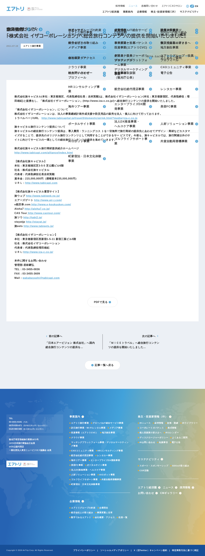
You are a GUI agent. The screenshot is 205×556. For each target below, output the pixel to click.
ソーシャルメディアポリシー (114, 550)
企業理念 (103, 508)
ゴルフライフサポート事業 (84, 479)
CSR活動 (144, 470)
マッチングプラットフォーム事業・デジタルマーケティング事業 (100, 444)
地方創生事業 (108, 432)
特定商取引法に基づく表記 (185, 550)
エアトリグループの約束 (83, 508)
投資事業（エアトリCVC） (84, 432)
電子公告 (176, 442)
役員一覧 (123, 517)
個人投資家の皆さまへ (150, 432)
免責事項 (163, 442)
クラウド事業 (77, 437)
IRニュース (145, 423)
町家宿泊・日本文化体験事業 (85, 484)
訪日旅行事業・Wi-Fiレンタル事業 (88, 428)
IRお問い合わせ (147, 442)
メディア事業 (116, 428)
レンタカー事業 (105, 455)
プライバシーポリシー (84, 550)
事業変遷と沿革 (105, 512)
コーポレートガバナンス (151, 428)
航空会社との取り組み (82, 512)
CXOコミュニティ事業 (82, 450)
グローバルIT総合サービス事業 (108, 423)
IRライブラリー (190, 423)
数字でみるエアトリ (81, 517)
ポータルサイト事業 (97, 465)
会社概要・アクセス (105, 517)
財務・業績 (172, 423)
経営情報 (159, 423)
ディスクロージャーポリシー (153, 437)
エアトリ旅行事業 (80, 423)
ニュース (159, 56)
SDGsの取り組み (180, 466)
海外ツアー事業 (79, 460)
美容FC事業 (77, 465)
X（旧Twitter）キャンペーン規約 (150, 550)
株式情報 (172, 428)
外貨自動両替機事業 (111, 479)
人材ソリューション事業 (83, 474)
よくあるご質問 (180, 437)
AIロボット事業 (107, 474)
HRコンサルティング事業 (110, 450)
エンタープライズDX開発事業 (105, 460)
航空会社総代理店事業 (82, 455)
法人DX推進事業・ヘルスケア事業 (88, 470)
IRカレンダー (172, 432)
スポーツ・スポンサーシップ (153, 466)
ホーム (150, 56)
